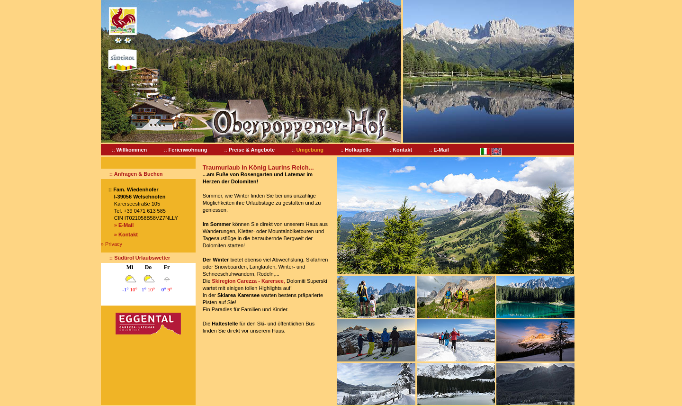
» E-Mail (124, 225)
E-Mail (441, 150)
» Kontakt (126, 234)
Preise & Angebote (252, 150)
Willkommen (132, 150)
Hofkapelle (358, 150)
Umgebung (309, 150)
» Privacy (111, 244)
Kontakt (402, 150)
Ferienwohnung (188, 150)
